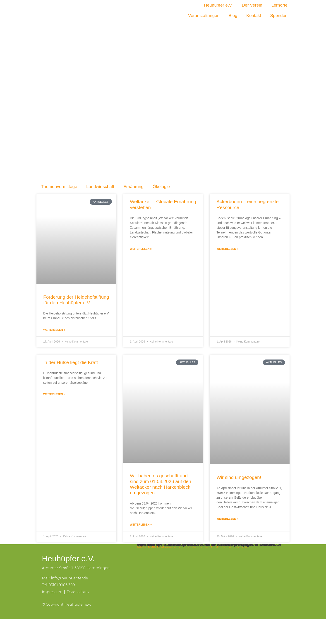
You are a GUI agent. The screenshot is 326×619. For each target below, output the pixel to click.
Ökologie (161, 186)
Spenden (279, 15)
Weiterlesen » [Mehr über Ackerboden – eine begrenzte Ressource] (227, 248)
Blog (233, 15)
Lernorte (279, 5)
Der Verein (252, 5)
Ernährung (133, 186)
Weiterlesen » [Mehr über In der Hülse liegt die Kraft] (54, 394)
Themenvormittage (59, 186)
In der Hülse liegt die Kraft (70, 362)
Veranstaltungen (204, 15)
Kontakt (253, 15)
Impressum (52, 592)
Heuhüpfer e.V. (218, 5)
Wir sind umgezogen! (238, 477)
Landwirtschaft (100, 186)
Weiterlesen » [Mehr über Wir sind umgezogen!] (227, 518)
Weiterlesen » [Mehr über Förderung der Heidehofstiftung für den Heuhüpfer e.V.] (54, 329)
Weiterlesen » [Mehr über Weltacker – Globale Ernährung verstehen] (141, 248)
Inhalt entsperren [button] (153, 547)
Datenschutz (78, 592)
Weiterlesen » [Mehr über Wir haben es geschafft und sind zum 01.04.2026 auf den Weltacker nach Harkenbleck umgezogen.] (141, 524)
